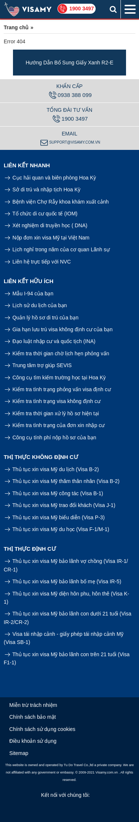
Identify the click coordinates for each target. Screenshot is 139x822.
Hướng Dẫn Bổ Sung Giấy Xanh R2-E (69, 63)
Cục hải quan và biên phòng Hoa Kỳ (50, 178)
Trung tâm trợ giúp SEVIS (38, 365)
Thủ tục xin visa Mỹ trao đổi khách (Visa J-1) (60, 505)
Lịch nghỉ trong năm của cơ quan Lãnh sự (57, 249)
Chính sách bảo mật (32, 717)
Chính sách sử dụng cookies (42, 729)
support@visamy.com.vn (70, 142)
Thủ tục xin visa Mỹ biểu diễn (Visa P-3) (55, 517)
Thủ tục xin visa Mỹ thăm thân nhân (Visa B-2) (62, 481)
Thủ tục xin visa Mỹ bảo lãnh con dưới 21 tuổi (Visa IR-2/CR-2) (67, 618)
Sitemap (18, 753)
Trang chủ (16, 27)
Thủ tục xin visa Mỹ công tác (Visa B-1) (54, 493)
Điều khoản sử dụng (32, 741)
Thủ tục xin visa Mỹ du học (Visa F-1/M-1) (57, 529)
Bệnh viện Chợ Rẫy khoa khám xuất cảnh (57, 202)
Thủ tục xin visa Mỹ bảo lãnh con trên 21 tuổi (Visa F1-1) (66, 658)
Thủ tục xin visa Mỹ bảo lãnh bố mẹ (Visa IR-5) (63, 581)
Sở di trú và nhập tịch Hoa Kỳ (42, 189)
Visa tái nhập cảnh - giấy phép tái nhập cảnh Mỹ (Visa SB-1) (63, 638)
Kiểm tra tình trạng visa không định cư (52, 401)
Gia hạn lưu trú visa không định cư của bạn (59, 329)
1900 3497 (81, 8)
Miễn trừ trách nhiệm (33, 705)
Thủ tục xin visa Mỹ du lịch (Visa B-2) (52, 469)
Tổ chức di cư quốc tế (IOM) (41, 214)
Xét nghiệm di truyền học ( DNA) (46, 225)
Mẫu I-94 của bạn (29, 293)
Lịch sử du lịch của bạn (36, 305)
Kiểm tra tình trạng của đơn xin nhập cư (55, 425)
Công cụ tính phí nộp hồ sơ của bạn (50, 437)
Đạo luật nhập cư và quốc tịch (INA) (50, 341)
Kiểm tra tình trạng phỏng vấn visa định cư (58, 389)
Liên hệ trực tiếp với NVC (38, 262)
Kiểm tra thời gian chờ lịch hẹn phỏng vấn (57, 353)
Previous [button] (5, 62)
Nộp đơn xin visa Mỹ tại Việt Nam (47, 238)
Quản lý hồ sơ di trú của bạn (42, 318)
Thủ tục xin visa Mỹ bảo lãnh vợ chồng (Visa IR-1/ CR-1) (66, 565)
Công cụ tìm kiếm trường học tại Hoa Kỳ (55, 377)
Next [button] (133, 62)
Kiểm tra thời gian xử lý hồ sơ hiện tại (52, 413)
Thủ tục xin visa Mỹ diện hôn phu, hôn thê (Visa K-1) (66, 598)
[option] (69, 63)
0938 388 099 (70, 95)
